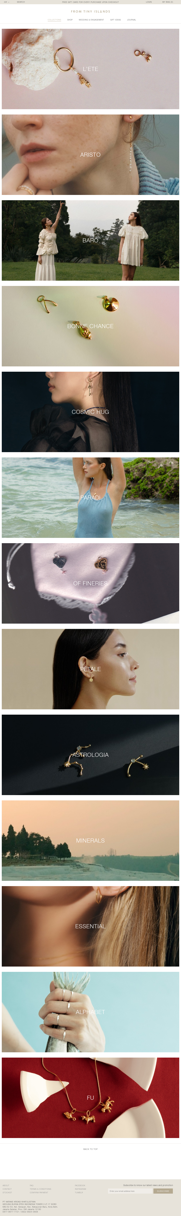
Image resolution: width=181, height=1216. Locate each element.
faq (31, 1185)
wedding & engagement (91, 20)
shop (70, 20)
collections (54, 20)
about (6, 1185)
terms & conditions (40, 1189)
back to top (90, 1149)
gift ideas (115, 20)
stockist (7, 1192)
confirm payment (39, 1192)
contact (7, 1189)
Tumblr (79, 1192)
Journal (131, 20)
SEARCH (21, 2)
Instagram (80, 1189)
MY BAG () (167, 2)
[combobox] (7, 2)
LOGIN (149, 2)
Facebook (80, 1185)
